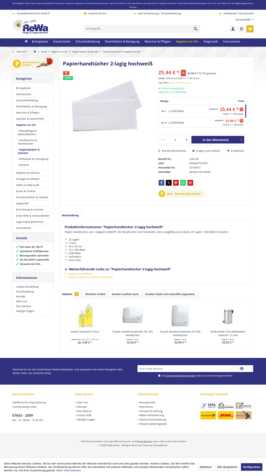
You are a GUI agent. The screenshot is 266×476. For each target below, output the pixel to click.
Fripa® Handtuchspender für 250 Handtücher (132, 333)
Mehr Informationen (68, 470)
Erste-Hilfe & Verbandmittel (32, 215)
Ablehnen (206, 467)
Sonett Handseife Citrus (85, 331)
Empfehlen (235, 150)
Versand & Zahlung (151, 411)
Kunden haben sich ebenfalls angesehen (170, 294)
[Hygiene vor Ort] (187, 41)
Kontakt (20, 300)
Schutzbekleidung (27, 100)
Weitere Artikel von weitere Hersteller (89, 277)
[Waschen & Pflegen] (157, 41)
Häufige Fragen (25, 314)
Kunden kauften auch (125, 294)
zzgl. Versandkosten (180, 82)
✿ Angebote (23, 88)
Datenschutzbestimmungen (181, 375)
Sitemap (82, 406)
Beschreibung (70, 215)
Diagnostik (22, 203)
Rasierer (23, 165)
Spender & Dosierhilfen (30, 118)
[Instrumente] (232, 41)
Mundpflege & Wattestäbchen (27, 132)
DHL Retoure (23, 309)
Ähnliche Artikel (95, 294)
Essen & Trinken (26, 191)
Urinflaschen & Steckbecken (27, 141)
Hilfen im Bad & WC (28, 185)
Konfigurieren (251, 467)
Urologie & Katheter (28, 179)
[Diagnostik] (211, 41)
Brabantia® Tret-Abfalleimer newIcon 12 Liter (228, 333)
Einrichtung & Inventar (29, 209)
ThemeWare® (160, 445)
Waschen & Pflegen (27, 112)
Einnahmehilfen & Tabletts (32, 197)
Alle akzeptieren (227, 467)
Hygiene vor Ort (26, 125)
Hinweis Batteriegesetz (153, 424)
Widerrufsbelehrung (151, 415)
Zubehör (70, 294)
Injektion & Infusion (28, 172)
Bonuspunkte (147, 402)
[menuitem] (243, 19)
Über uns (21, 305)
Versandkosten (144, 441)
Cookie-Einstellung (27, 290)
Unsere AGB (84, 415)
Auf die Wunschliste (172, 150)
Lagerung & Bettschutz (29, 221)
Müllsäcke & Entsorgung (33, 159)
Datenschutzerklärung (152, 419)
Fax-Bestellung (25, 295)
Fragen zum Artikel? (206, 150)
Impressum (146, 406)
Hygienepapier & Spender (29, 151)
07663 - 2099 (22, 415)
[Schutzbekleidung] (87, 41)
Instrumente (23, 228)
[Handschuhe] (62, 41)
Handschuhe (23, 94)
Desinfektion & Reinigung (31, 106)
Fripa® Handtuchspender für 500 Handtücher (180, 333)
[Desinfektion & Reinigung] (122, 41)
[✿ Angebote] (40, 41)
